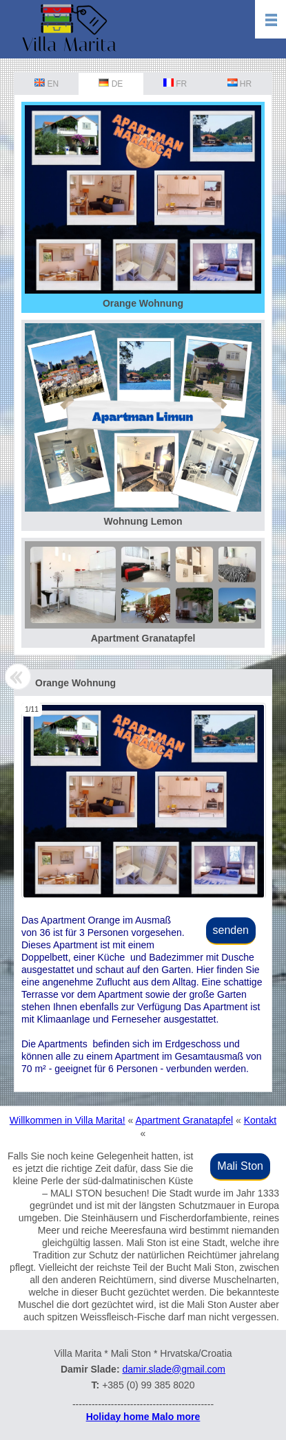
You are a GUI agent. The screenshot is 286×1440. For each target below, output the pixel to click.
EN (46, 84)
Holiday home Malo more (143, 1416)
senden (231, 930)
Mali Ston (240, 1166)
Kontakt (260, 1120)
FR (175, 84)
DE (111, 84)
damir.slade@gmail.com (173, 1369)
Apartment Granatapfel (184, 1120)
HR (239, 84)
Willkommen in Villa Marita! (67, 1120)
